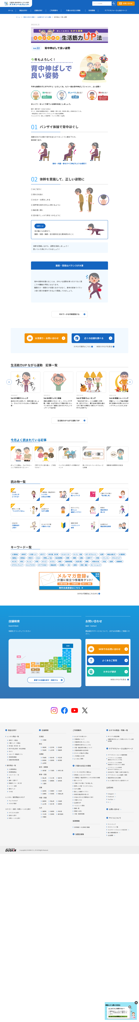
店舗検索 (45, 730)
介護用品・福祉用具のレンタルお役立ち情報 (87, 777)
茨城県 (44, 757)
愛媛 (33, 669)
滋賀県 (44, 791)
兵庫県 (44, 794)
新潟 (62, 658)
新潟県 (60, 760)
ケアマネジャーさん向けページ (121, 748)
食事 (111, 561)
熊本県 (60, 811)
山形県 (52, 750)
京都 (49, 663)
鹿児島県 (60, 814)
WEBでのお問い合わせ (110, 649)
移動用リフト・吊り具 (15, 783)
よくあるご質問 (109, 660)
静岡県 (52, 781)
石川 (56, 660)
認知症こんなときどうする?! (82, 775)
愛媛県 (60, 804)
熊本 (19, 670)
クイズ (45, 561)
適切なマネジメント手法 (115, 759)
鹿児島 (21, 672)
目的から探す (12, 815)
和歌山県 (60, 794)
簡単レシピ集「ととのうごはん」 (83, 786)
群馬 (65, 660)
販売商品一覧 (11, 765)
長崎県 (52, 811)
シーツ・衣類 (12, 786)
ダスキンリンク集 (113, 827)
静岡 (60, 669)
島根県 (44, 801)
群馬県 (44, 760)
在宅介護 (79, 561)
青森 (67, 650)
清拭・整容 (84, 565)
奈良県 (52, 794)
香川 (38, 669)
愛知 (56, 669)
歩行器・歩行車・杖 (14, 746)
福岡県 (44, 811)
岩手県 (52, 747)
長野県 (52, 760)
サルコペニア (117, 558)
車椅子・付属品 (13, 740)
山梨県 (44, 763)
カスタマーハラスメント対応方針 (117, 830)
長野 (60, 662)
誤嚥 (75, 565)
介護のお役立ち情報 (28, 17)
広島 (33, 666)
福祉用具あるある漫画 (114, 778)
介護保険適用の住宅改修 (81, 750)
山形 (65, 655)
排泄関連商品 (12, 772)
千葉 (69, 670)
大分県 (44, 814)
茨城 (69, 664)
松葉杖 (62, 565)
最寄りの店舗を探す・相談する (46, 680)
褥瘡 (87, 561)
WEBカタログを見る (104, 346)
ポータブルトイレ (91, 554)
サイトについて (115, 818)
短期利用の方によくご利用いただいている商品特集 (121, 740)
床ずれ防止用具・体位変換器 (17, 748)
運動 (81, 558)
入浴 (38, 558)
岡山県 (52, 801)
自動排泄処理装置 (14, 760)
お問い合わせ (127, 3)
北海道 (67, 646)
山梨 (60, 666)
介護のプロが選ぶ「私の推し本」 (83, 783)
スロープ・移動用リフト (16, 754)
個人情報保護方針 (113, 832)
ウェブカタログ (13, 801)
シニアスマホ (31, 565)
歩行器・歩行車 (53, 554)
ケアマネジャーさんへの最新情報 (117, 755)
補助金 (15, 558)
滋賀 (51, 666)
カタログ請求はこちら (82, 346)
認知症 (23, 558)
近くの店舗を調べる (94, 338)
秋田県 (44, 750)
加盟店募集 (79, 834)
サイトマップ (112, 824)
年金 (104, 561)
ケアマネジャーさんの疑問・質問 (117, 775)
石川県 (52, 778)
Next (130, 382)
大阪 (47, 666)
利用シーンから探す (14, 818)
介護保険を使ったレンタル (82, 742)
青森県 (44, 747)
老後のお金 (96, 561)
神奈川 (64, 668)
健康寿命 (119, 561)
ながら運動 (77, 789)
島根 (33, 663)
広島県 (60, 801)
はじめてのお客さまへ (80, 736)
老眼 (68, 558)
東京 (65, 666)
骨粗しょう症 (48, 558)
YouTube (110, 799)
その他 (11, 791)
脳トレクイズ (78, 780)
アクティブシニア (18, 565)
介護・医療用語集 (79, 814)
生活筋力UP (77, 803)
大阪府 (60, 791)
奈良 (47, 669)
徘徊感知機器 (12, 757)
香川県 (52, 804)
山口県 (44, 804)
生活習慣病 (59, 558)
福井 (51, 660)
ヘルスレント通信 (79, 805)
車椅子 (24, 554)
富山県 (44, 778)
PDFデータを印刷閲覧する (72, 314)
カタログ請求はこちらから (88, 593)
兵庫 (42, 664)
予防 (37, 561)
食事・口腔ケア (13, 780)
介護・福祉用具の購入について (83, 747)
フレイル (106, 558)
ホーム (18, 17)
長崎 (19, 667)
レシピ (30, 561)
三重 (51, 669)
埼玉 (65, 663)
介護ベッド (33, 554)
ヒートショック (96, 565)
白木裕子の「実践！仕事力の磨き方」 (119, 772)
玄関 (102, 554)
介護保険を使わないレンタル (82, 745)
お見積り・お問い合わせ (47, 338)
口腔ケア (89, 558)
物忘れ (31, 558)
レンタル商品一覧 (13, 736)
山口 (28, 666)
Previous (9, 382)
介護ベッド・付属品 (14, 743)
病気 (60, 561)
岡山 (38, 666)
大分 (23, 667)
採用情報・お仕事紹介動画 (82, 827)
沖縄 (19, 657)
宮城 (69, 655)
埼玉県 (60, 757)
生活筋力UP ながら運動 (44, 17)
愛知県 (60, 781)
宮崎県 (52, 814)
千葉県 (52, 770)
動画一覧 (76, 808)
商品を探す (12, 730)
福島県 (60, 750)
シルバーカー (66, 554)
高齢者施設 (69, 561)
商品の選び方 (111, 554)
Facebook (111, 796)
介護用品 (15, 554)
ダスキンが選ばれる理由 (81, 753)
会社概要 (110, 835)
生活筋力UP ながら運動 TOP (71, 420)
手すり (43, 554)
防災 (22, 561)
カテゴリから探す (14, 812)
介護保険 (122, 554)
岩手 (69, 652)
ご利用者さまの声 (79, 756)
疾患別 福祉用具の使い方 (81, 794)
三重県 (44, 783)
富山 (56, 658)
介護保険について (79, 739)
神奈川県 (60, 770)
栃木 (69, 660)
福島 (69, 658)
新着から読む (78, 811)
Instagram (111, 794)
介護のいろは (78, 800)
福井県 (60, 778)
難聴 (74, 558)
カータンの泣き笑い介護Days (82, 772)
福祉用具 (53, 565)
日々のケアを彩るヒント (115, 768)
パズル (53, 561)
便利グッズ (12, 789)
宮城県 (60, 747)
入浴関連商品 (12, 769)
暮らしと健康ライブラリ (81, 791)
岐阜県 (44, 781)
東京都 (44, 770)
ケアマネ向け (43, 565)
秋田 (65, 652)
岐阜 (56, 664)
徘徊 (98, 558)
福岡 (23, 664)
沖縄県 (44, 817)
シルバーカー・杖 (14, 775)
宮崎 (23, 670)
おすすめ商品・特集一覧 (118, 730)
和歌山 (48, 671)
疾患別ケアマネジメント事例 (116, 763)
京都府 (52, 791)
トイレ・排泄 (78, 554)
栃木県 (52, 757)
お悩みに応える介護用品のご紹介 (83, 797)
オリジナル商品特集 (113, 736)
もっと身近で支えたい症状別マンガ (118, 780)
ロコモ (15, 561)
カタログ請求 (109, 671)
